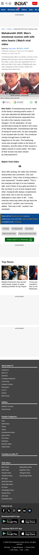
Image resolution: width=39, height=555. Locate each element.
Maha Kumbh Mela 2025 (27, 233)
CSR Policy (14, 550)
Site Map (7, 547)
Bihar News (5, 467)
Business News (7, 444)
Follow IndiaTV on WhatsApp (19, 239)
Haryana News (6, 473)
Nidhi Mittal (12, 48)
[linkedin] (24, 510)
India (31, 10)
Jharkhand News (7, 476)
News (3, 29)
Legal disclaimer (18, 547)
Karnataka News (7, 499)
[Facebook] (4, 510)
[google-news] (30, 510)
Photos (4, 426)
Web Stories (5, 396)
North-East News (7, 481)
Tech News (5, 438)
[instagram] (14, 510)
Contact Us (5, 370)
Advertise (5, 376)
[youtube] (19, 510)
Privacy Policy (30, 547)
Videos (24, 10)
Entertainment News (8, 432)
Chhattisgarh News (8, 490)
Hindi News (5, 387)
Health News (6, 447)
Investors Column (7, 384)
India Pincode (6, 409)
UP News (5, 487)
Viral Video (29, 228)
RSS (27, 550)
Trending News (17, 228)
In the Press (5, 381)
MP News (5, 478)
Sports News (6, 435)
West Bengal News (26, 476)
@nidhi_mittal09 (23, 48)
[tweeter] (9, 510)
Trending (9, 29)
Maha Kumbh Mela (9, 233)
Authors (4, 393)
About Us (5, 373)
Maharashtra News (26, 467)
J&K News (5, 496)
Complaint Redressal (8, 378)
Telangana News (25, 473)
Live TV (4, 390)
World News (5, 424)
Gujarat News (6, 493)
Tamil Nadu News (7, 484)
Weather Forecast (7, 406)
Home (3, 10)
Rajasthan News (25, 470)
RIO (21, 550)
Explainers (5, 441)
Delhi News (5, 470)
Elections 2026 (13, 10)
